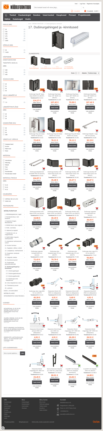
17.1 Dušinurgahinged (12, 271)
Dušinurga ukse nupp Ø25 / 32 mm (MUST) (36, 292)
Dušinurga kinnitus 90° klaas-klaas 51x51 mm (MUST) (90, 173)
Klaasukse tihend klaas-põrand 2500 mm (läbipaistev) (37, 330)
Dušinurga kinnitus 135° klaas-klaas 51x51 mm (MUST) (55, 173)
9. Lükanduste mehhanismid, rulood (13, 242)
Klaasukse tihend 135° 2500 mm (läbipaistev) (54, 292)
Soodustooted (25, 404)
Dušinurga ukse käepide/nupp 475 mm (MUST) (54, 253)
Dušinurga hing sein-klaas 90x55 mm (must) (54, 134)
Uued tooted (48, 15)
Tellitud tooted (43, 406)
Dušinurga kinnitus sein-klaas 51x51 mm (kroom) (37, 212)
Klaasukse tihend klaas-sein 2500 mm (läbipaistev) (55, 330)
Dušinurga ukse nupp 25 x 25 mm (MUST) (90, 252)
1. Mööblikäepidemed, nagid (13, 214)
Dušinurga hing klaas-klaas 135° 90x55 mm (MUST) (54, 95)
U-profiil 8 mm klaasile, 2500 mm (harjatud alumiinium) (72, 370)
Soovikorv (42, 408)
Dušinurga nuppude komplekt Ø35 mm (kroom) (37, 253)
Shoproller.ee (96, 422)
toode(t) (75, 11)
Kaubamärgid (24, 15)
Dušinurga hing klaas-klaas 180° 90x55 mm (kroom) (72, 95)
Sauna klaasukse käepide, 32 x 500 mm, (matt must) (54, 369)
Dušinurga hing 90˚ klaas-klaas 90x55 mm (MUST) (36, 95)
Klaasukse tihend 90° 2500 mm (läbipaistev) (90, 292)
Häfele (7, 19)
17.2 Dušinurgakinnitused (13, 273)
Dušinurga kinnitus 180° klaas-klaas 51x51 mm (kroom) (72, 173)
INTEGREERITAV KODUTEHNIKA (14, 296)
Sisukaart (24, 408)
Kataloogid (18, 19)
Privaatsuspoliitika (9, 422)
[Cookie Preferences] (3, 428)
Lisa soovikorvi (37, 109)
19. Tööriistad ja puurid (11, 285)
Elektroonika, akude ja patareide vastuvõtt (43, 422)
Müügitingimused (23, 422)
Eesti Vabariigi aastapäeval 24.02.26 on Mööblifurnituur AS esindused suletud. (14, 330)
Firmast (72, 15)
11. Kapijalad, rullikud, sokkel (13, 248)
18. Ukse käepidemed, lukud (13, 283)
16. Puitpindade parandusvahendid (10, 263)
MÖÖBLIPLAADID (9, 293)
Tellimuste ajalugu (44, 404)
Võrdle (37, 111)
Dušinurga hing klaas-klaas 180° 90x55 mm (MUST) (90, 95)
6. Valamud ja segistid (11, 230)
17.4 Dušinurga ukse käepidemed (12, 279)
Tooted (13, 15)
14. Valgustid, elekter (11, 257)
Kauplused (61, 15)
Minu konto (42, 402)
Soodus (36, 15)
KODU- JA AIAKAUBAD (11, 290)
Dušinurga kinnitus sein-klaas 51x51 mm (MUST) (54, 212)
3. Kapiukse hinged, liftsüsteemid (10, 221)
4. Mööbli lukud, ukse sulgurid (13, 225)
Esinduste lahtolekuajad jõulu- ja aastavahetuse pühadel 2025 (14, 339)
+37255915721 (64, 411)
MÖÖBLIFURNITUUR (10, 211)
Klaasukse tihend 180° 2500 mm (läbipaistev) (72, 292)
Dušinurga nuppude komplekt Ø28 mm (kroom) (90, 213)
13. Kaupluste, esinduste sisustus (12, 254)
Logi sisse (82, 3)
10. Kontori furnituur (10, 245)
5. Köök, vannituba (10, 228)
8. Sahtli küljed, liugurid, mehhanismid (12, 237)
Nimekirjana (76, 73)
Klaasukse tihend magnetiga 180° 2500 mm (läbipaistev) (90, 330)
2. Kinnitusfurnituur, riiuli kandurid (12, 217)
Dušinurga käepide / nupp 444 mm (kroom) (90, 134)
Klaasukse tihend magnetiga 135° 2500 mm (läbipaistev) (72, 330)
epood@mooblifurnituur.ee (67, 414)
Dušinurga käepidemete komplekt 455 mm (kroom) (37, 172)
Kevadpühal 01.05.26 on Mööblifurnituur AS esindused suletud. (14, 310)
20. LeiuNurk (8, 288)
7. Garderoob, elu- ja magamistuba (11, 233)
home (29, 23)
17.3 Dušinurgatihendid (12, 276)
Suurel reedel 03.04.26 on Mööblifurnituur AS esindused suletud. (14, 320)
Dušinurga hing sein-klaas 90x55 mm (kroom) (36, 134)
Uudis (28, 19)
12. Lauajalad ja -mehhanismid (14, 250)
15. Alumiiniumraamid (11, 260)
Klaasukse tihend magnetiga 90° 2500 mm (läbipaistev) (37, 370)
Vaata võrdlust (43, 410)
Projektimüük (84, 15)
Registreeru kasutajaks (93, 3)
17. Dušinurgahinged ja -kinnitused (12, 267)
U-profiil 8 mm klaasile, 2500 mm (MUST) (90, 369)
